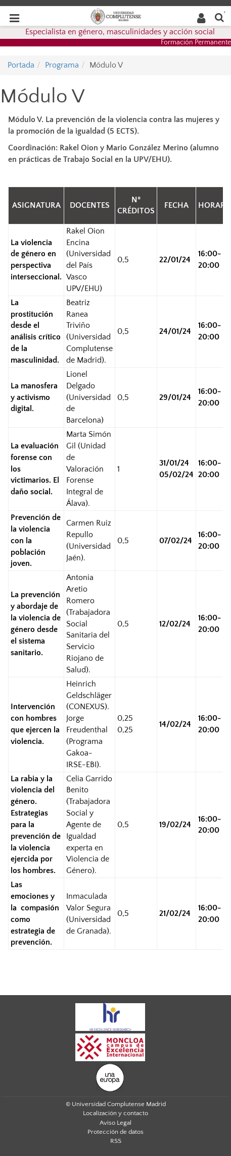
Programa (62, 65)
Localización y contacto (115, 1113)
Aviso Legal (115, 1122)
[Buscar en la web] (219, 17)
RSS (115, 1140)
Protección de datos (115, 1131)
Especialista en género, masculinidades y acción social (120, 31)
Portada (21, 65)
